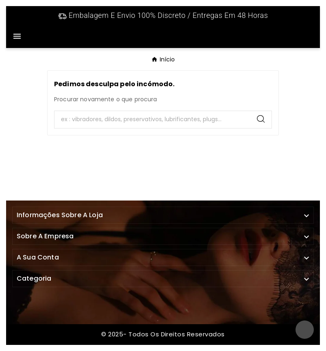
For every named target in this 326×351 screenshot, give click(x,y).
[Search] (152, 119)
